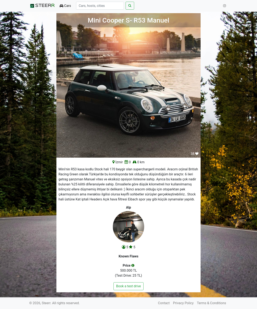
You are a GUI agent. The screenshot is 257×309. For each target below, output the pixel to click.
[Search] (100, 6)
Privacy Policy (183, 303)
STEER (42, 6)
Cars (65, 6)
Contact (164, 303)
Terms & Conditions (211, 303)
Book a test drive (128, 286)
